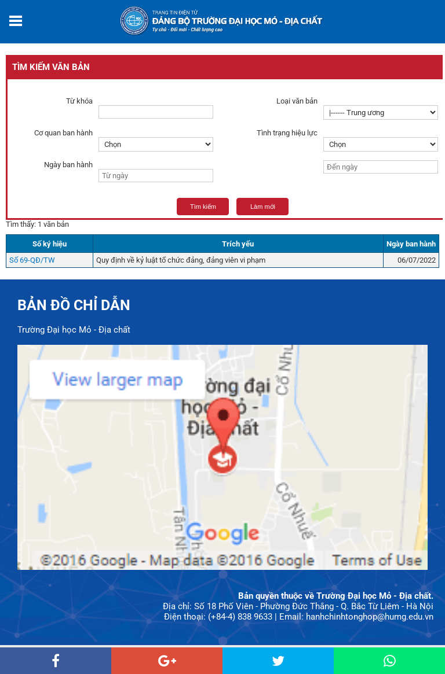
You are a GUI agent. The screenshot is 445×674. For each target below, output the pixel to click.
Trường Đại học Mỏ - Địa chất (73, 330)
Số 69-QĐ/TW (32, 260)
